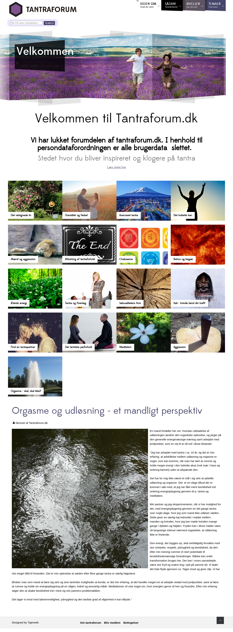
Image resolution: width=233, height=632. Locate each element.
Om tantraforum (90, 622)
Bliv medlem (112, 622)
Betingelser (131, 622)
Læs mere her (116, 167)
